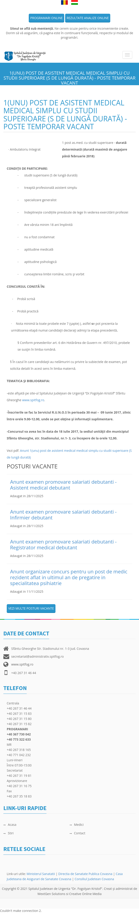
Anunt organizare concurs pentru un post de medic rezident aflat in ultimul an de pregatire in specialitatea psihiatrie (68, 577)
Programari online (46, 18)
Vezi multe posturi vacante (31, 608)
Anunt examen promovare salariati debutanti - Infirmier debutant (63, 514)
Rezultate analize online (88, 18)
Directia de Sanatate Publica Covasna (85, 874)
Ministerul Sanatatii (41, 874)
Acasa (9, 824)
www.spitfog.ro (33, 400)
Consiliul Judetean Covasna (94, 879)
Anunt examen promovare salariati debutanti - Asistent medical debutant (63, 484)
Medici (77, 824)
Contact (77, 833)
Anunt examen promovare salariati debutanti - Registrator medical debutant (63, 544)
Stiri (8, 833)
